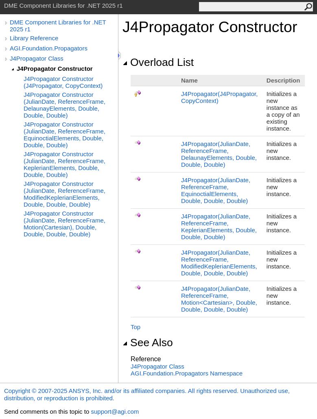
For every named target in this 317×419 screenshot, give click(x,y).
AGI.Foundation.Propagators (48, 48)
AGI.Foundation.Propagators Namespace (187, 373)
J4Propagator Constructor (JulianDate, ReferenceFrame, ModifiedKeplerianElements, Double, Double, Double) (64, 194)
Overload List (158, 62)
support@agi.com (115, 411)
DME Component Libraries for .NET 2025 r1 (58, 26)
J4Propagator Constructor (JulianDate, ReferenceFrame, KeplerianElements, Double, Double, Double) (64, 164)
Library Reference (34, 38)
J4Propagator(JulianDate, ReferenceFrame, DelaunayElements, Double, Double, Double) (219, 154)
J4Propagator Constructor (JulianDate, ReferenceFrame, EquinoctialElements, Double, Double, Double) (64, 134)
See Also (147, 342)
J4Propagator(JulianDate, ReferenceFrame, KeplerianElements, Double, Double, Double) (219, 226)
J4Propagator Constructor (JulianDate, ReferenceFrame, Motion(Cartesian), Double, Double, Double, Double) (64, 224)
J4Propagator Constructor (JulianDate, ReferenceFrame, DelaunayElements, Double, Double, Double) (64, 105)
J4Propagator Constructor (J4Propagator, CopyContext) (63, 82)
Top (135, 326)
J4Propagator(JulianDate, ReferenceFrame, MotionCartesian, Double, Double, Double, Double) (219, 299)
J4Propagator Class (36, 58)
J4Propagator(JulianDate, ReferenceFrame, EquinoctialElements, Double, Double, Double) (215, 190)
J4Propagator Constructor (55, 68)
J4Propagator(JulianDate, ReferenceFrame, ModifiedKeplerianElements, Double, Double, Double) (219, 263)
